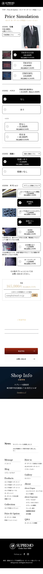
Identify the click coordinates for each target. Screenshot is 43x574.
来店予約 (21, 351)
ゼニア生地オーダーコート (12, 487)
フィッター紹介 (30, 508)
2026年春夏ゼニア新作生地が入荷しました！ (24, 449)
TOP (3, 10)
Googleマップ (21, 392)
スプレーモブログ (10, 473)
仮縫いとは (8, 499)
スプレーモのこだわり (32, 502)
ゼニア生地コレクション (11, 508)
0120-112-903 (34, 3)
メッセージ (8, 463)
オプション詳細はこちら (31, 185)
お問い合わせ (21, 359)
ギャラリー (28, 478)
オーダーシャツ (9, 493)
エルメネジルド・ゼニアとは (34, 491)
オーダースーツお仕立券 (11, 496)
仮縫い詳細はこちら (29, 154)
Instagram (28, 554)
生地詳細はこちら (9, 35)
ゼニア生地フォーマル (11, 490)
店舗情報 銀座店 (30, 511)
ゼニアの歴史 (29, 494)
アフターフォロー (29, 469)
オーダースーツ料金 (10, 517)
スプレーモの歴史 (31, 505)
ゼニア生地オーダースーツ (12, 482)
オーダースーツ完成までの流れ (33, 463)
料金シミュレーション (11, 520)
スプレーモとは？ (31, 500)
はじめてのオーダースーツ (32, 466)
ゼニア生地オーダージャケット (13, 485)
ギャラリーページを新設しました (22, 444)
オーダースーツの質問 (31, 523)
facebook (39, 23)
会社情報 (28, 514)
